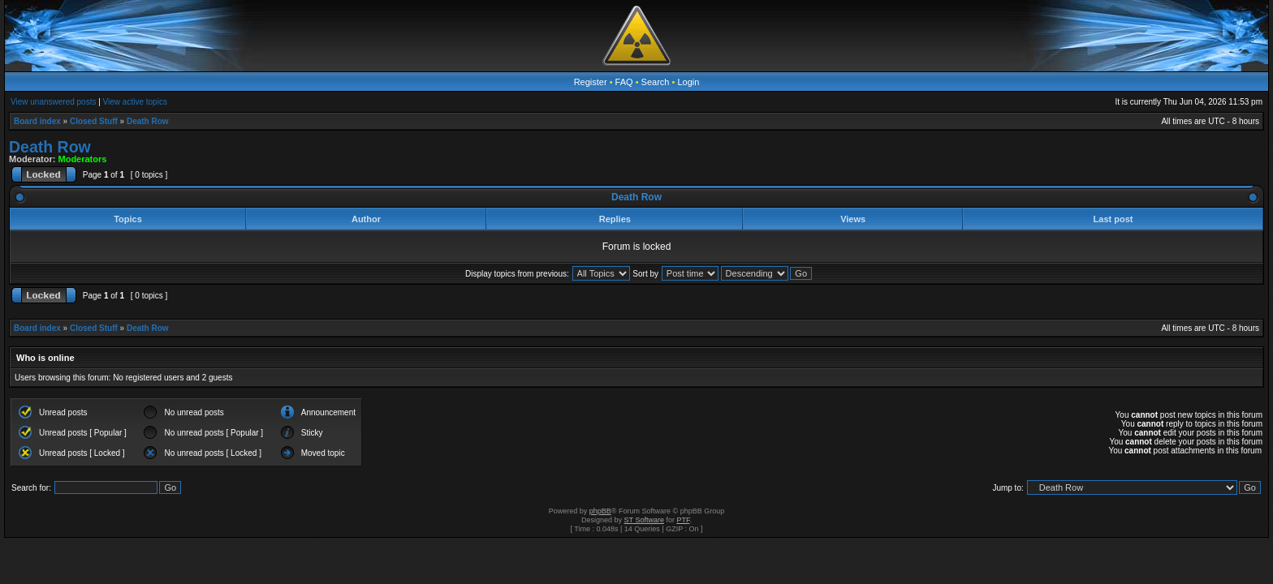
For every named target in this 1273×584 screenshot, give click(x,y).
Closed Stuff (94, 121)
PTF (682, 520)
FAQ (624, 82)
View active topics (135, 101)
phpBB (600, 511)
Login (688, 82)
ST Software (644, 520)
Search (655, 82)
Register (590, 82)
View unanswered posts (53, 101)
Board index (37, 121)
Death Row (148, 121)
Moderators (82, 159)
